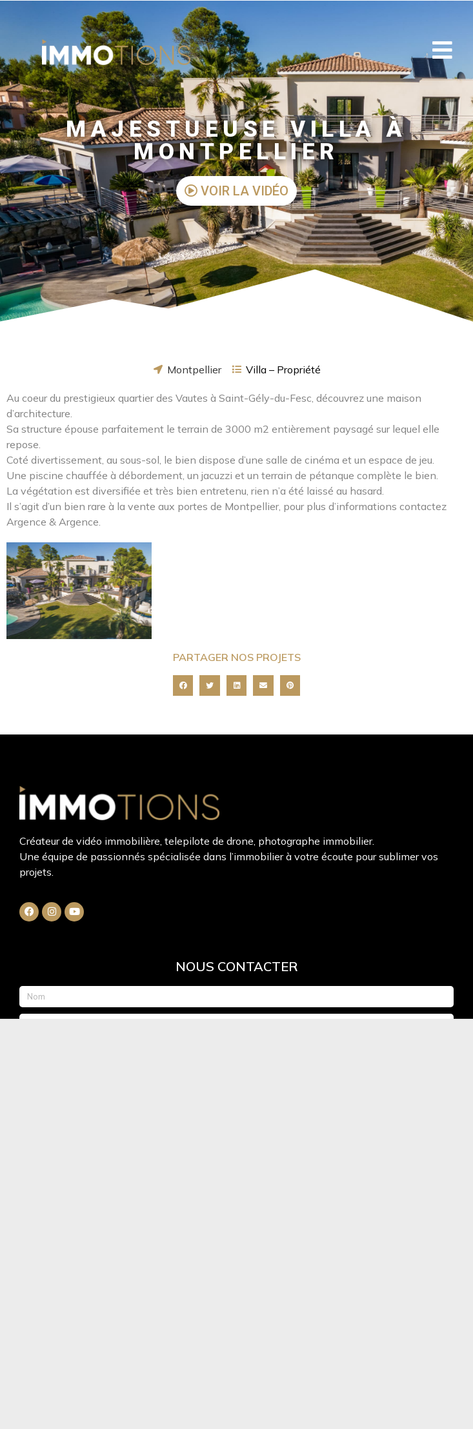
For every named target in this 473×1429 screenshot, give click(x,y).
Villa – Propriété (283, 369)
